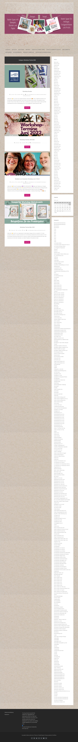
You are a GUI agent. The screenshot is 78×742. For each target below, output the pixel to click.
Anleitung (56, 257)
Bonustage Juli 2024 (58, 313)
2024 (55, 238)
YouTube (56, 694)
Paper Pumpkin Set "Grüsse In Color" (61, 529)
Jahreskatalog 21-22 (58, 425)
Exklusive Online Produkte (59, 353)
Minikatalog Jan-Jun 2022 (59, 482)
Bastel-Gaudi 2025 (57, 286)
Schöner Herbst (57, 597)
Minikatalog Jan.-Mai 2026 (59, 484)
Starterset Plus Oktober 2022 (60, 622)
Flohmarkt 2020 (57, 358)
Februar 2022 (56, 122)
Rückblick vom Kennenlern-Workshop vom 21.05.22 (27, 179)
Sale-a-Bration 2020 (58, 579)
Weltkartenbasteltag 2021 (59, 677)
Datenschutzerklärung (9, 712)
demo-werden (57, 324)
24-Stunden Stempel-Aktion (59, 246)
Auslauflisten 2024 (57, 268)
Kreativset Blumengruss (59, 454)
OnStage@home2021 (58, 523)
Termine (55, 645)
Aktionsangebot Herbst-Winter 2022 (61, 254)
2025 (55, 240)
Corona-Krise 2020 (58, 317)
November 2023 (57, 90)
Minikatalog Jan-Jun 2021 (59, 481)
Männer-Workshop (57, 468)
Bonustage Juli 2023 (58, 311)
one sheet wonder (57, 507)
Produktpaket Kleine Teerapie (60, 561)
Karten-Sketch (57, 435)
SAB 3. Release (57, 575)
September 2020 (57, 149)
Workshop (56, 681)
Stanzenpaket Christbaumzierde (60, 610)
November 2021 (57, 127)
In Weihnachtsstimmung (59, 406)
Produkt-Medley (57, 544)
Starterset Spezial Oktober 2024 (60, 624)
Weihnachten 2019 (57, 670)
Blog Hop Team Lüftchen (59, 292)
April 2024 (56, 82)
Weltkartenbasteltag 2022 (59, 678)
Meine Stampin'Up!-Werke (59, 474)
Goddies (55, 387)
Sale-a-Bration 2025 (58, 585)
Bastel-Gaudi (56, 282)
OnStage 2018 (57, 515)
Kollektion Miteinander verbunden (60, 446)
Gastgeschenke (57, 381)
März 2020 (56, 158)
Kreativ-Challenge (57, 451)
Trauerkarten (56, 647)
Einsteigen (56, 341)
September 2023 (57, 93)
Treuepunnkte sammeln (58, 650)
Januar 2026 (56, 65)
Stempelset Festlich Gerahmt (60, 628)
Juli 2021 (55, 133)
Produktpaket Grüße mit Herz (60, 557)
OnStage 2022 (57, 516)
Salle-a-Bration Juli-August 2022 (60, 591)
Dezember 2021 (57, 125)
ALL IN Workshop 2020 (58, 255)
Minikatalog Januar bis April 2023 (60, 485)
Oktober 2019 (56, 166)
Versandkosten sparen (58, 666)
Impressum (7, 714)
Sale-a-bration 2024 (58, 583)
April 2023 (56, 101)
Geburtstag (56, 383)
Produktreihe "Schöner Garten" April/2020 (62, 569)
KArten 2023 (56, 434)
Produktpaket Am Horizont (59, 547)
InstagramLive (57, 411)
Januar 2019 (56, 180)
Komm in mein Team (58, 448)
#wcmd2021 (56, 226)
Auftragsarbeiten (17, 52)
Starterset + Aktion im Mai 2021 (60, 619)
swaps (55, 635)
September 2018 (57, 186)
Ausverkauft (56, 277)
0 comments (19, 94)
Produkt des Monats (58, 543)
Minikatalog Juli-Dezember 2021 (60, 493)
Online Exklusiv (57, 509)
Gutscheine (56, 390)
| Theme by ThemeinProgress (39, 735)
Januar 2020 (56, 161)
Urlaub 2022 (56, 658)
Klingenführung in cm (58, 443)
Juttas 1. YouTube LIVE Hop (59, 428)
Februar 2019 (56, 178)
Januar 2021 (56, 143)
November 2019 (57, 164)
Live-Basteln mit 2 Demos (59, 462)
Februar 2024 (56, 85)
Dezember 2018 (57, 181)
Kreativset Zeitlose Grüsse (59, 456)
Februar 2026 (56, 63)
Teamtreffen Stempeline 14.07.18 (60, 642)
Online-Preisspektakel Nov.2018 (60, 512)
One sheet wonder (57, 505)
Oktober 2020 (57, 147)
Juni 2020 (56, 154)
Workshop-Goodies (27, 91)
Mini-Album (56, 476)
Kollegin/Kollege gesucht (59, 445)
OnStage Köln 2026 (58, 519)
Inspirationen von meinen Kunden (43, 52)
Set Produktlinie (57, 600)
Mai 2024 (56, 80)
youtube (55, 692)
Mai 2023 (56, 99)
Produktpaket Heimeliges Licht (60, 560)
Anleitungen (21, 49)
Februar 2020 (56, 160)
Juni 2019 (56, 172)
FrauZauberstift (57, 364)
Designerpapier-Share (58, 334)
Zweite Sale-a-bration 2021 (59, 701)
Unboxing (56, 655)
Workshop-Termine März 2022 (27, 227)
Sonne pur (56, 603)
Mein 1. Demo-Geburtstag (59, 470)
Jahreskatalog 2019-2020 (59, 414)
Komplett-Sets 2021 (58, 449)
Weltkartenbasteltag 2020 (59, 675)
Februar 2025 (56, 68)
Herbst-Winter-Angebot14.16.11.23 (61, 398)
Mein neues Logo (57, 471)
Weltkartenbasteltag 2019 (59, 673)
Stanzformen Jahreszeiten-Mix (60, 613)
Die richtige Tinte (57, 336)
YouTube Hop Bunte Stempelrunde (61, 697)
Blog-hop (56, 305)
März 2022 (56, 121)
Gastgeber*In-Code (58, 375)
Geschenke (56, 386)
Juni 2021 (56, 135)
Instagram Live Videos (58, 409)
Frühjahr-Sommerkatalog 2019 (60, 370)
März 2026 (56, 62)
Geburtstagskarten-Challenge (60, 384)
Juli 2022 (55, 115)
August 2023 (56, 94)
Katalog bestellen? (58, 437)
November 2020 (57, 146)
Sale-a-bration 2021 (58, 580)
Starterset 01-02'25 (58, 621)
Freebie (55, 365)
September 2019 (57, 168)
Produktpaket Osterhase (59, 565)
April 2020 (56, 157)
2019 (55, 229)
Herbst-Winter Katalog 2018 (59, 397)
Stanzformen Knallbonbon (59, 614)
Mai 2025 (56, 66)
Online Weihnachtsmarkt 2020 (60, 510)
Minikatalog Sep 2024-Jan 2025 (60, 495)
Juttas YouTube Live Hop (59, 429)
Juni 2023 (56, 98)
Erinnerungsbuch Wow (58, 352)
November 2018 (57, 183)
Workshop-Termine (58, 684)
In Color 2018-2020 (58, 404)
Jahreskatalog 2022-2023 (32, 94)
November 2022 (57, 108)
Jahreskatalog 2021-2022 (59, 417)
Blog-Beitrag (56, 303)
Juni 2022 (56, 116)
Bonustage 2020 (57, 308)
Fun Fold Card (57, 372)
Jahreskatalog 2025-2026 (59, 423)
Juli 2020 (56, 152)
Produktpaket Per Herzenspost (60, 566)
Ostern (55, 524)
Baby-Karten (56, 280)
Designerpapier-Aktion (58, 333)
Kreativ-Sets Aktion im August (60, 453)
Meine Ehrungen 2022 (58, 473)
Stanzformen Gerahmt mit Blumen (61, 611)
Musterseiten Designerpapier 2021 (60, 498)
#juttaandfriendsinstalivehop (59, 222)
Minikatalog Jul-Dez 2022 (59, 490)
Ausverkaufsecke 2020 (58, 275)
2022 (27, 94)
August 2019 (56, 169)
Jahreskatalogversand (58, 426)
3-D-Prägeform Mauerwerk (59, 247)
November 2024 (57, 73)
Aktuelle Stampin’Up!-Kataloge (54, 49)
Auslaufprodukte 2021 (58, 269)
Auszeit (55, 278)
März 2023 (56, 102)
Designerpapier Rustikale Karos (60, 331)
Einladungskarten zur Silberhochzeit (61, 339)
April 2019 (56, 175)
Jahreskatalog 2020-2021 (59, 415)
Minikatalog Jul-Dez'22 (58, 491)
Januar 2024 (56, 87)
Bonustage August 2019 (59, 310)
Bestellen (14, 49)
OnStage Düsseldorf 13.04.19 (60, 518)
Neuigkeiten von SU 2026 (59, 504)
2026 (55, 241)
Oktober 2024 (57, 74)
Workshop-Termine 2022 (26, 95)
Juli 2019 (55, 171)
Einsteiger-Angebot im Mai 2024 (60, 345)
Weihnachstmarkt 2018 (58, 669)
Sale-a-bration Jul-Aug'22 (59, 589)
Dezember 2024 (57, 71)
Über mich (28, 49)
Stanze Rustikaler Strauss (59, 608)
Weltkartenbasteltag (58, 672)
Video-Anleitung (57, 667)
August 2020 (56, 150)
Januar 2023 (56, 105)
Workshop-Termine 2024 (59, 689)
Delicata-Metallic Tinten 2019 (60, 319)
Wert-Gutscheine (57, 680)
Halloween (56, 395)
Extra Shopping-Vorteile (58, 356)
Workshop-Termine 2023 (28, 52)
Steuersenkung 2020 (58, 633)
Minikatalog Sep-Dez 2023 (59, 496)
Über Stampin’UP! (66, 49)
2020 (55, 230)
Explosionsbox (57, 355)
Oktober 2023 (57, 91)
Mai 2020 (56, 155)
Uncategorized (57, 656)
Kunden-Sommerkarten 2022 (60, 460)
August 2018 (56, 188)
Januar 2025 (56, 70)
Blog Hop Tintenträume (58, 297)
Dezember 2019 (57, 163)
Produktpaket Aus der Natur (59, 551)
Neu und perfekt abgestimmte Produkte (62, 499)
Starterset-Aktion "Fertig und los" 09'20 (61, 625)
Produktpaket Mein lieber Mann (60, 563)
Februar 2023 (56, 104)
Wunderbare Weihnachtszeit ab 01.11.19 (62, 691)
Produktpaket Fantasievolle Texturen (61, 554)
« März (55, 212)
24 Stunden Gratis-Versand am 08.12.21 (62, 244)
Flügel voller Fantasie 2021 (59, 361)
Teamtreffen (56, 638)
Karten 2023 (56, 432)
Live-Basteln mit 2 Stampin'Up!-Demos (62, 463)
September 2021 (57, 130)
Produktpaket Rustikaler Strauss (60, 568)
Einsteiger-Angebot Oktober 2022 (60, 350)
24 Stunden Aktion (57, 243)
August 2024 (56, 77)
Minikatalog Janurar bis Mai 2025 (60, 488)
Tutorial (55, 652)
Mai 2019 (56, 174)
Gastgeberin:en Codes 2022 (59, 379)
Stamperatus (56, 605)
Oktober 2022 (57, 110)
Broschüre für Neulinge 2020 (59, 314)
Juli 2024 (56, 79)
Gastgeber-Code (57, 373)
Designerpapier (31, 230)
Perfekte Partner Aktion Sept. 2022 (61, 538)
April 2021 (56, 138)
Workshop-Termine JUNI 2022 (27, 139)
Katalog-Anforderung (58, 439)
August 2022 (56, 113)
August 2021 (56, 132)
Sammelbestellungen (58, 596)
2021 (55, 233)
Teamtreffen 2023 (57, 641)
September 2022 (57, 111)
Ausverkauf (56, 274)
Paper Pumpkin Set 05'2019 (59, 530)
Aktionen (56, 249)
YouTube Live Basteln (58, 700)
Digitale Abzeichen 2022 (59, 338)
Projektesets (56, 571)
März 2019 (56, 177)
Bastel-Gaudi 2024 (58, 285)
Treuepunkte (56, 649)
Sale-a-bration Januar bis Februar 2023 (61, 588)
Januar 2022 (56, 124)
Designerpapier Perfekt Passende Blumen (62, 328)
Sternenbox (56, 631)
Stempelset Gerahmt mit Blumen (60, 630)
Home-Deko (56, 403)
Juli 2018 (55, 189)
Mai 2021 (56, 136)
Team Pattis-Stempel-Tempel (38, 49)
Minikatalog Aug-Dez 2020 (59, 479)
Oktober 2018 (56, 185)
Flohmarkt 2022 (57, 359)
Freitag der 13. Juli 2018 (58, 369)
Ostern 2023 (56, 526)
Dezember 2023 (57, 88)
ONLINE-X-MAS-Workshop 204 (60, 513)
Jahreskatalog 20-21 (58, 412)
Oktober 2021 (56, 129)
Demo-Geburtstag (57, 322)
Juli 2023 (55, 96)
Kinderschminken (57, 440)
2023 (55, 236)
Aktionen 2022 (57, 252)
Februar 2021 (56, 141)
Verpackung (38, 94)
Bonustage (56, 306)
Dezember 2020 (57, 144)
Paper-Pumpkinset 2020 (59, 535)
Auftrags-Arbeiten (57, 263)
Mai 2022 (56, 118)
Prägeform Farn (57, 541)
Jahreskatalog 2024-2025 (59, 421)
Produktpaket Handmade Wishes (60, 558)
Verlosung (56, 659)
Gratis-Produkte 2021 (58, 389)
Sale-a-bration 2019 (58, 577)
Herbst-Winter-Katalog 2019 (59, 400)
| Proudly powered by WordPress (50, 735)
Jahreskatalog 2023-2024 (59, 420)
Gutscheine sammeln (58, 394)
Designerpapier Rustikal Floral (60, 330)
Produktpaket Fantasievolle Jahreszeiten (62, 552)
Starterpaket (56, 616)
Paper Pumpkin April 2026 (59, 527)
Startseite (7, 49)
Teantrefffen (56, 644)
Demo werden (8, 52)
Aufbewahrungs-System (59, 261)
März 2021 (56, 140)
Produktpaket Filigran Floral (59, 555)
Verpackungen (57, 664)
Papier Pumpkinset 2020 (59, 537)
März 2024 (56, 84)
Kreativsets (56, 457)
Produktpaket (56, 546)
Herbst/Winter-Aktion (58, 401)
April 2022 (56, 119)
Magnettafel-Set (57, 467)
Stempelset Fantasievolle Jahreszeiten (61, 627)
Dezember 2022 (57, 107)
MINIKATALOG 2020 (58, 478)
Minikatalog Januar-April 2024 (60, 487)
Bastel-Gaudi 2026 (58, 288)
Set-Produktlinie (57, 602)
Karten (55, 431)
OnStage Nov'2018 (58, 521)
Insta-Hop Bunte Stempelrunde (60, 408)
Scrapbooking (57, 599)
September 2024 (57, 76)
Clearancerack (57, 316)
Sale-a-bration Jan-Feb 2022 (59, 586)
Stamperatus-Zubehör (58, 607)
